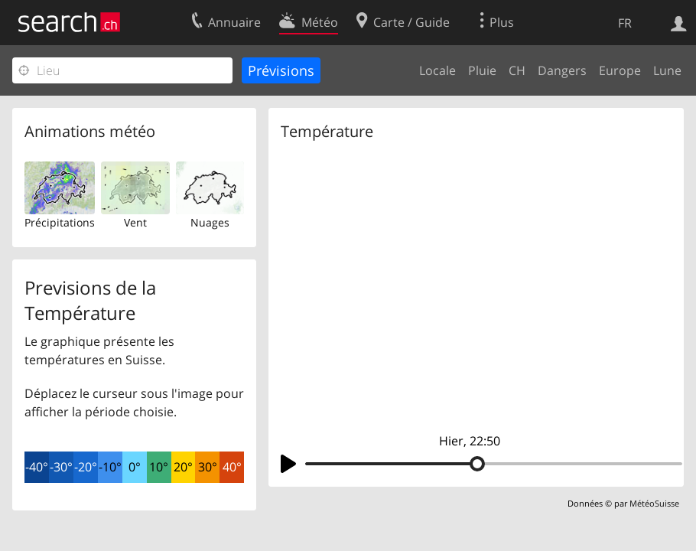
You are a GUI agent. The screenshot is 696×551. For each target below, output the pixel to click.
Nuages (209, 222)
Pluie (482, 70)
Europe (620, 70)
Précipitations (59, 222)
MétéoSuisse (654, 503)
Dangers (562, 70)
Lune (667, 70)
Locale (437, 70)
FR (625, 23)
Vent (135, 222)
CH (517, 70)
